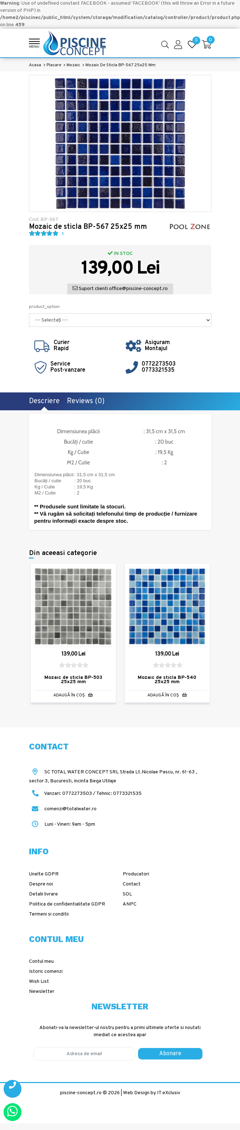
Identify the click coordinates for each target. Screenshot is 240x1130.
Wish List (39, 982)
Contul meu (41, 961)
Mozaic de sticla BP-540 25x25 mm (167, 680)
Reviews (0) (85, 401)
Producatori (136, 874)
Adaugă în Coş (73, 695)
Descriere (44, 401)
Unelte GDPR (44, 874)
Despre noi (41, 884)
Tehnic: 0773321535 (119, 794)
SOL (127, 894)
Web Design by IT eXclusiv (151, 1093)
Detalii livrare (43, 894)
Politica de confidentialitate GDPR (67, 904)
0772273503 (159, 364)
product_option (44, 307)
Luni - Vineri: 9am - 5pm (62, 824)
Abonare (170, 1053)
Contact (132, 884)
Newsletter (41, 992)
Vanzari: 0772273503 (68, 794)
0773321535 (158, 370)
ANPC (130, 904)
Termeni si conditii (49, 914)
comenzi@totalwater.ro (63, 809)
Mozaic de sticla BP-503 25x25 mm (73, 680)
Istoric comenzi (46, 972)
